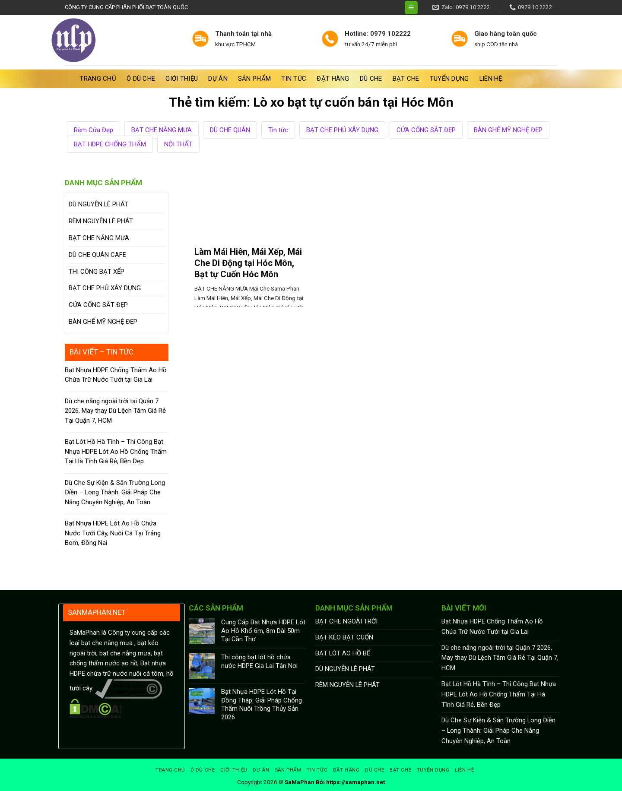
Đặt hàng (333, 78)
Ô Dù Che (141, 78)
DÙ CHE (371, 78)
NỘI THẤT (178, 144)
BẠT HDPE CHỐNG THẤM (110, 144)
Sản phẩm (254, 78)
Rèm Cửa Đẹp (93, 130)
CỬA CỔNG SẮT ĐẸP (426, 130)
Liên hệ (490, 78)
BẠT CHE (406, 78)
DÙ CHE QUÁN (230, 130)
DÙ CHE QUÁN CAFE (97, 255)
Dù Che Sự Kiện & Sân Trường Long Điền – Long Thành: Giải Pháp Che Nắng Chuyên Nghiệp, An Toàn (115, 492)
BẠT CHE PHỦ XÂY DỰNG (342, 130)
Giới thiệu (181, 78)
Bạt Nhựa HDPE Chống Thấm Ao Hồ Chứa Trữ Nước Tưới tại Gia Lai (116, 375)
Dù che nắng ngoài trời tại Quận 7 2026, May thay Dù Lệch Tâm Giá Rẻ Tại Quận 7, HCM (115, 410)
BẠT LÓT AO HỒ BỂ (342, 653)
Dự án (218, 78)
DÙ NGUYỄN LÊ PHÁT (98, 204)
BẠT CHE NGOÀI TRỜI (346, 621)
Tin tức (293, 78)
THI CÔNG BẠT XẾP (96, 271)
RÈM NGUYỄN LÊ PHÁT (101, 221)
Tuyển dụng (449, 78)
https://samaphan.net (355, 782)
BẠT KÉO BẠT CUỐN (344, 637)
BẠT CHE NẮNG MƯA (161, 130)
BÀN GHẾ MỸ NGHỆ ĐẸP (508, 130)
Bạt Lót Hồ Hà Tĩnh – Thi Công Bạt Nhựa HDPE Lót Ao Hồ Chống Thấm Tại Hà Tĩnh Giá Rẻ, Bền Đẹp (116, 451)
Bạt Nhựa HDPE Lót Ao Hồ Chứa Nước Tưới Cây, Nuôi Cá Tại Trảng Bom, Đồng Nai (113, 533)
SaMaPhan (299, 782)
